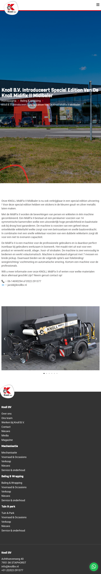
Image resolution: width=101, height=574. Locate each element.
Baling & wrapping (30, 100)
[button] (4, 339)
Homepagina (8, 100)
